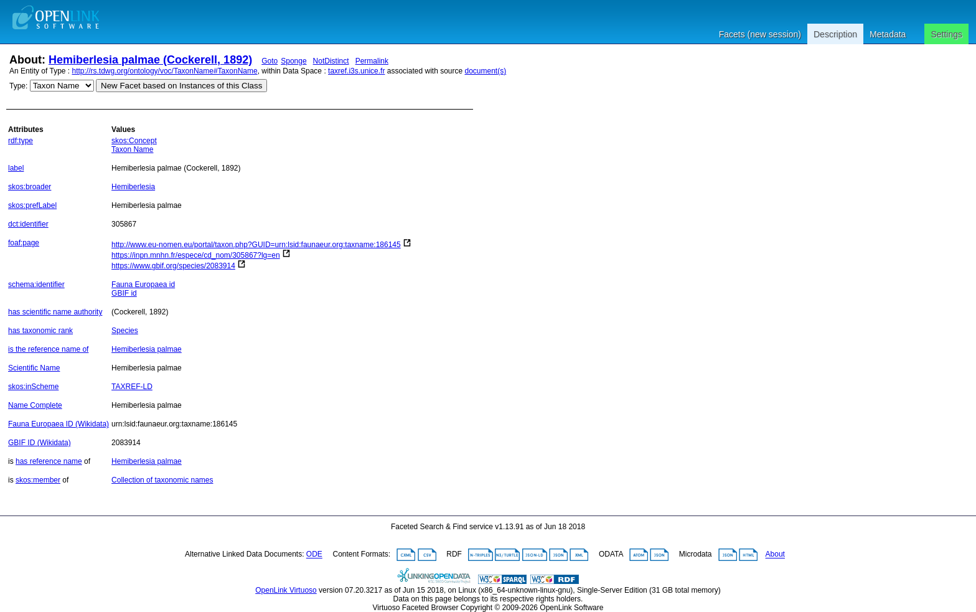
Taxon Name (132, 149)
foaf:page (23, 242)
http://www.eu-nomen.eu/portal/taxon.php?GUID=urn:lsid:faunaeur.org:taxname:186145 (256, 244)
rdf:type (20, 140)
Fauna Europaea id (143, 284)
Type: (18, 86)
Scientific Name (34, 368)
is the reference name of (48, 349)
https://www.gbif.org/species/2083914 (173, 265)
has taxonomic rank (40, 330)
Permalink (371, 61)
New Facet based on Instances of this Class (181, 85)
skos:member (38, 480)
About (775, 554)
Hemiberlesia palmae (146, 349)
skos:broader (29, 186)
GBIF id (124, 293)
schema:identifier (36, 284)
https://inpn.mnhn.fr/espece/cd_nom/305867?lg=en (195, 255)
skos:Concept (134, 140)
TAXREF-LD (131, 386)
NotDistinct (331, 61)
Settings (946, 34)
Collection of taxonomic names (162, 480)
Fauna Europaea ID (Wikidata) (58, 424)
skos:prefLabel (32, 205)
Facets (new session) (760, 34)
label (16, 168)
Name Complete (35, 405)
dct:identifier (28, 224)
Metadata (888, 34)
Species (124, 330)
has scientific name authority (55, 312)
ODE (314, 554)
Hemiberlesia (133, 186)
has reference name (49, 461)
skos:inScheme (33, 386)
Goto (269, 61)
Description (835, 34)
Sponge (293, 61)
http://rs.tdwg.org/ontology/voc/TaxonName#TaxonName (165, 71)
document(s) (485, 71)
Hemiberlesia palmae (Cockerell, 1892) (150, 60)
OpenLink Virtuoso (286, 590)
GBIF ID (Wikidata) (39, 442)
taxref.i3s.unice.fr (356, 71)
